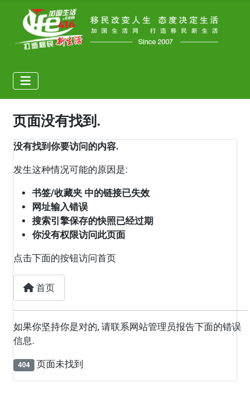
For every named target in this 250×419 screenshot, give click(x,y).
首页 (39, 287)
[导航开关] (25, 81)
